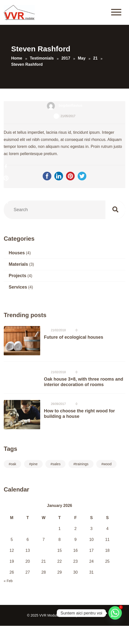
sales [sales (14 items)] (56, 464)
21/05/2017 (68, 116)
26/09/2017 (58, 404)
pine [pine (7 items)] (34, 464)
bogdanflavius (70, 105)
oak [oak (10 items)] (13, 464)
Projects (17, 275)
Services (18, 287)
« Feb (8, 581)
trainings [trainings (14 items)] (82, 464)
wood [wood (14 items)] (107, 464)
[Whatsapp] (115, 613)
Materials (18, 264)
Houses (17, 252)
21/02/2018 (58, 330)
